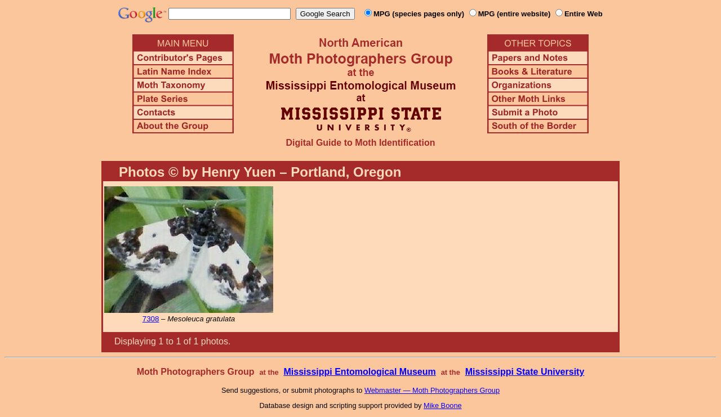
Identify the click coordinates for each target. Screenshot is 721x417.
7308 (151, 319)
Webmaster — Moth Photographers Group (432, 390)
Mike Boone (443, 405)
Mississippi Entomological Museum (359, 371)
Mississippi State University (525, 371)
